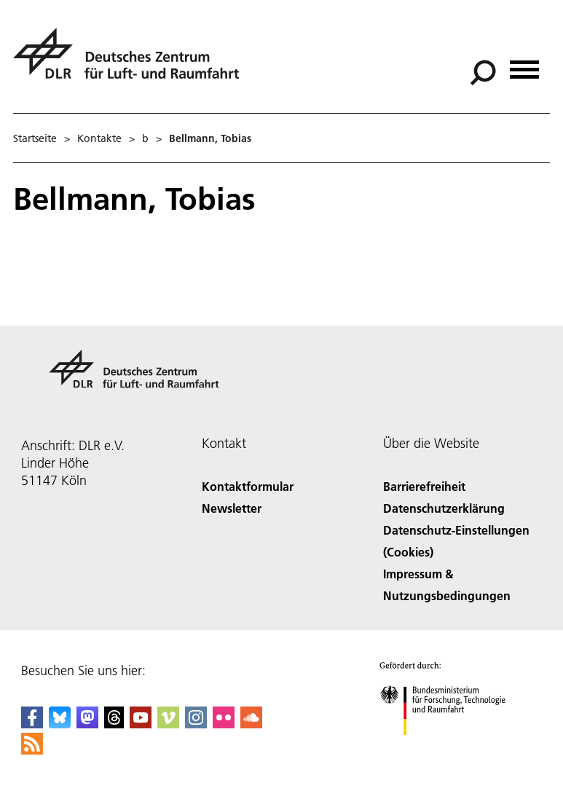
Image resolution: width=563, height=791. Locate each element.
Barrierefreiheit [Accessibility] (424, 486)
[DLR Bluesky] (60, 723)
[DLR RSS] (32, 749)
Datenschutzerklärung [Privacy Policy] (444, 508)
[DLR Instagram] (196, 723)
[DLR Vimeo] (168, 723)
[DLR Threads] (114, 723)
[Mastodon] (87, 723)
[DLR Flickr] (224, 723)
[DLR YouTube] (140, 723)
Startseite (35, 138)
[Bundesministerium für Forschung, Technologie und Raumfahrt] (450, 747)
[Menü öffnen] (524, 64)
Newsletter (231, 508)
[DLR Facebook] (32, 723)
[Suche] (483, 73)
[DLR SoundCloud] (251, 723)
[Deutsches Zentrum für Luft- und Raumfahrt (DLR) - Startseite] (132, 61)
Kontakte (99, 138)
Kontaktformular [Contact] (248, 486)
